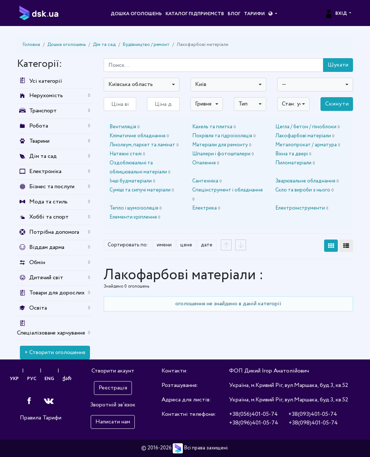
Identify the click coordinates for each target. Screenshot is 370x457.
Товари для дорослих (57, 293)
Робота (38, 126)
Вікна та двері (293, 154)
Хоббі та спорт (49, 217)
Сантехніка (207, 181)
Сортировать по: (128, 245)
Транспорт (43, 111)
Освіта (38, 308)
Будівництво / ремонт (146, 44)
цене (186, 245)
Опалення (205, 163)
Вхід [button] (336, 13)
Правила (30, 418)
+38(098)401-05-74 (313, 423)
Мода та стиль (48, 202)
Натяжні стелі (127, 154)
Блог (234, 13)
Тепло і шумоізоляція (135, 208)
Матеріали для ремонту (221, 144)
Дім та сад (104, 44)
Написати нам (112, 422)
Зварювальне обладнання (307, 181)
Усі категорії (39, 81)
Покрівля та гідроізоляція (224, 135)
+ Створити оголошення (55, 352)
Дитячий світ (46, 277)
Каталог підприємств (194, 13)
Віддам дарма (46, 247)
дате (206, 245)
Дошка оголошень (136, 13)
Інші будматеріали (132, 181)
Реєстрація (113, 388)
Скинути (337, 104)
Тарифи (254, 13)
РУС (31, 378)
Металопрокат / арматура (307, 144)
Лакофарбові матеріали (305, 135)
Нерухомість (46, 95)
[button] (273, 14)
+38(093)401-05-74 (312, 414)
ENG (50, 378)
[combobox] (142, 84)
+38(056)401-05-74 (253, 414)
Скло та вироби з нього (304, 190)
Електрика (206, 208)
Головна (31, 44)
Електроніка (45, 171)
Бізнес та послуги (51, 186)
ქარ (67, 378)
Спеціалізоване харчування (51, 333)
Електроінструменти (301, 208)
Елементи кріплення (134, 217)
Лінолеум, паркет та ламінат (144, 144)
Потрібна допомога (54, 232)
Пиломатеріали (295, 163)
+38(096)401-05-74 (253, 423)
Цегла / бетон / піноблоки (307, 126)
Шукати (338, 65)
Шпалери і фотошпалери (223, 154)
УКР (14, 378)
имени (164, 245)
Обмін (37, 262)
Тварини (39, 141)
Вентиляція (124, 126)
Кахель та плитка (214, 126)
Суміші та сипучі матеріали (141, 190)
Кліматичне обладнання (139, 135)
